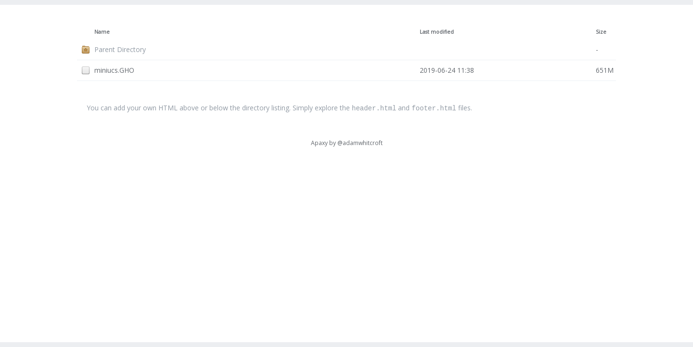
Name (102, 31)
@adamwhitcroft (360, 142)
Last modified (437, 31)
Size (601, 31)
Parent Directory (120, 49)
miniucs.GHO (114, 70)
